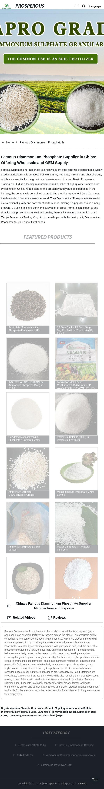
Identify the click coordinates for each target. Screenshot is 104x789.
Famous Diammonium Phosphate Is (42, 142)
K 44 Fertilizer (25, 754)
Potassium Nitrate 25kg (32, 744)
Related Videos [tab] (21, 618)
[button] (76, 6)
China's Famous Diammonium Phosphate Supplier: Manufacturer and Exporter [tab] (50, 606)
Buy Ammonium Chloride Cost (19, 708)
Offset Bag (15, 715)
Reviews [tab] (57, 618)
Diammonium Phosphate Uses (18, 711)
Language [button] (95, 6)
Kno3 (4, 715)
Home (10, 142)
